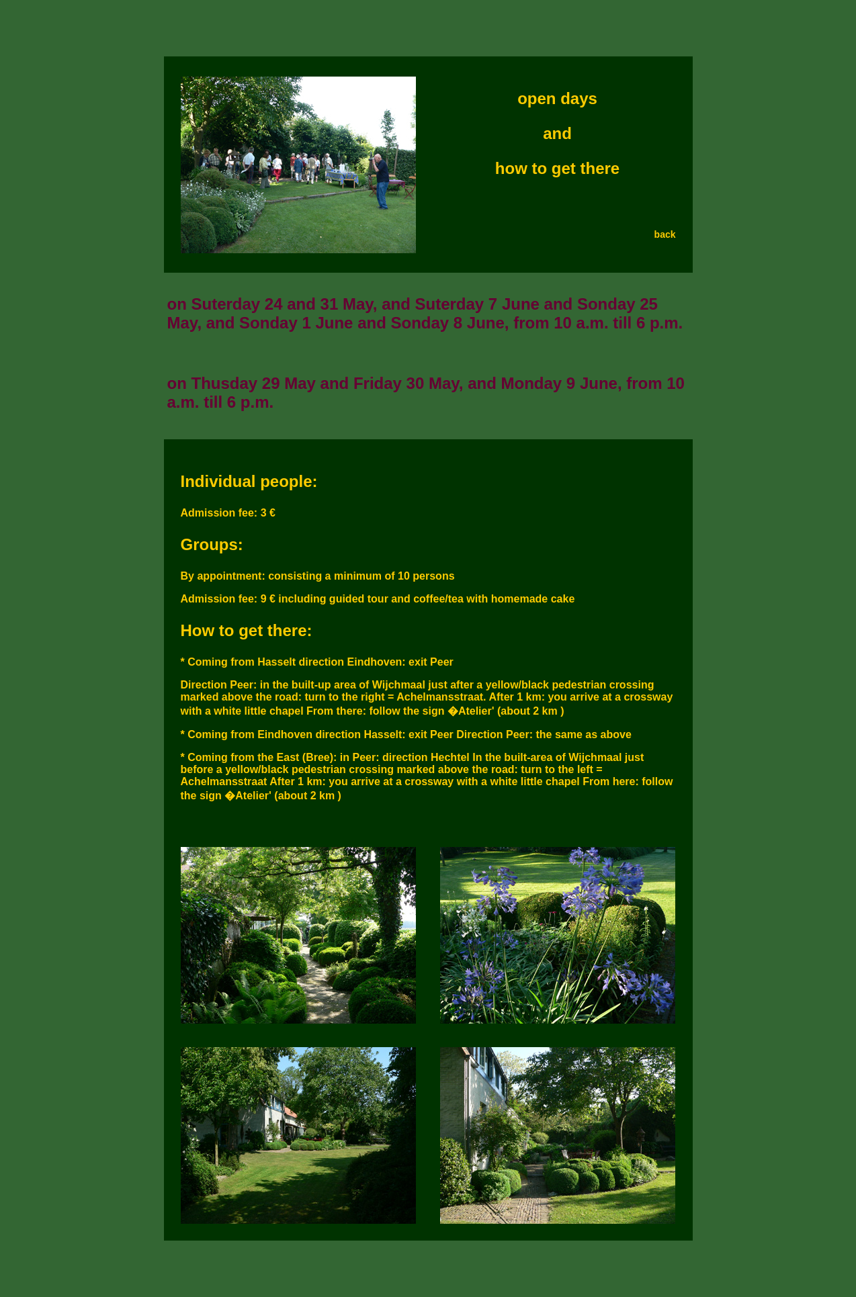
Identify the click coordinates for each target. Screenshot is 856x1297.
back (665, 234)
